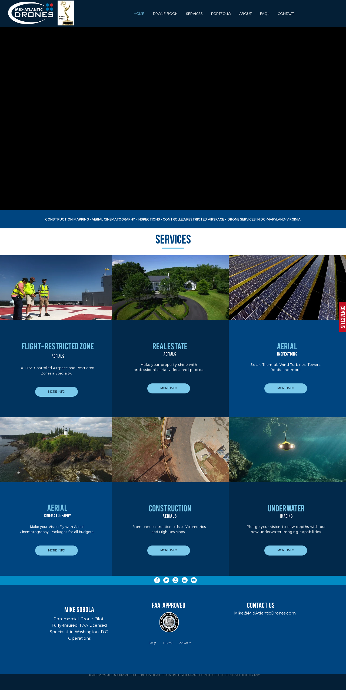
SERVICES (173, 240)
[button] (221, 13)
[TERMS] (168, 643)
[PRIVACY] (185, 643)
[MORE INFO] (56, 392)
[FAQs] (152, 643)
